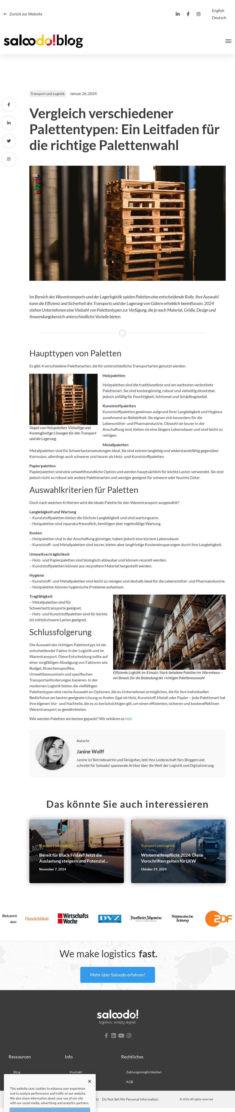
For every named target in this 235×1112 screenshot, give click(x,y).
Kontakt (76, 1076)
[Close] (89, 1095)
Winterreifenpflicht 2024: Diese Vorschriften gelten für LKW (172, 862)
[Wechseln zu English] (218, 10)
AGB (129, 1086)
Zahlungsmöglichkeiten (144, 1076)
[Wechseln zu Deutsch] (219, 17)
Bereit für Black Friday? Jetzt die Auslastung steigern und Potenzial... (73, 862)
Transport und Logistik (48, 98)
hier (128, 723)
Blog (16, 1076)
